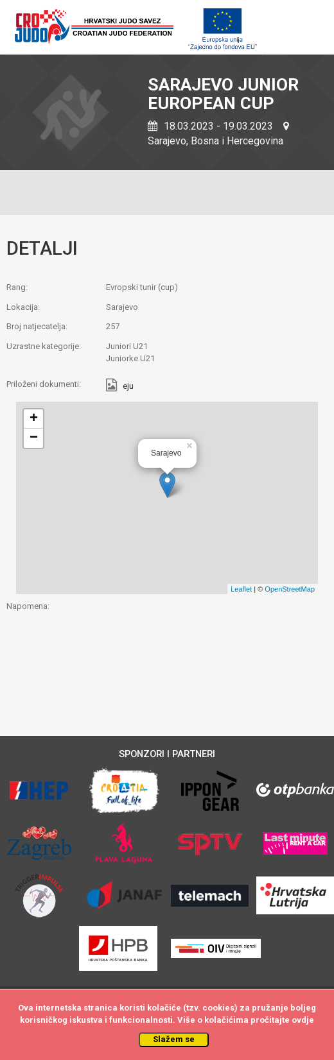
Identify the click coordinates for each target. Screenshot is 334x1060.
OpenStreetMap (290, 589)
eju (128, 386)
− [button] (34, 438)
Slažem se (174, 1039)
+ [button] (34, 419)
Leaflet (241, 589)
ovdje (303, 1020)
